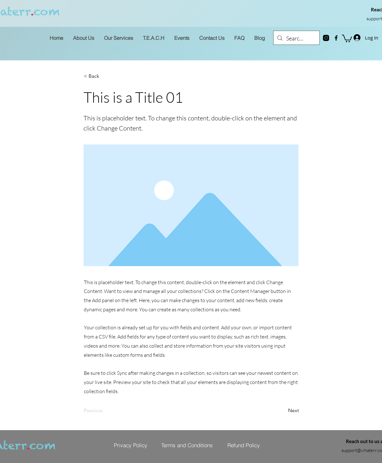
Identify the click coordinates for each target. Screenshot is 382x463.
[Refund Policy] (243, 445)
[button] (347, 38)
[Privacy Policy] (130, 445)
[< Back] (105, 76)
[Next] (283, 410)
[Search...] (296, 38)
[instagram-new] (326, 37)
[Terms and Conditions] (187, 445)
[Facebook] (336, 37)
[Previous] (105, 410)
